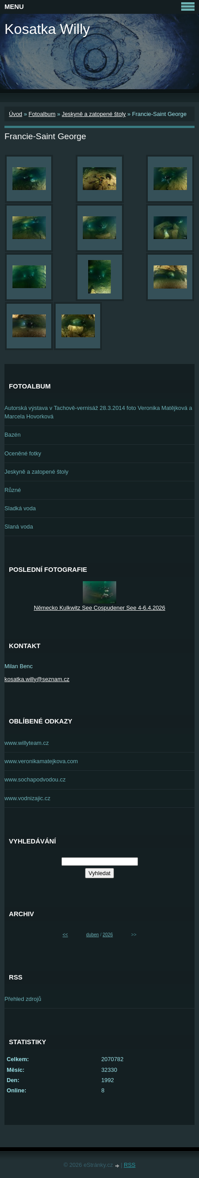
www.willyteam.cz (26, 743)
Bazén (12, 434)
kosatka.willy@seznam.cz (36, 679)
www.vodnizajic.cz (27, 798)
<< (65, 934)
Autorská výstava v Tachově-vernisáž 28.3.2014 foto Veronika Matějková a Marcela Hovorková (98, 412)
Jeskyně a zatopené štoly (94, 114)
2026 (108, 934)
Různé (12, 490)
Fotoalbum (41, 114)
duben (92, 934)
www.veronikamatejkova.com (41, 761)
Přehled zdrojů (22, 999)
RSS (129, 1164)
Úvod (15, 114)
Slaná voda (18, 526)
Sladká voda (20, 508)
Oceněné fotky (22, 453)
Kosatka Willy (47, 29)
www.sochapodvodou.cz (34, 779)
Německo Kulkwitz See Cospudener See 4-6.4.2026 (99, 607)
